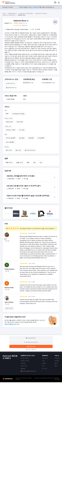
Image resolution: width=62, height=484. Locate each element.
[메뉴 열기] (59, 2)
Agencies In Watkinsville (9, 15)
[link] (55, 3)
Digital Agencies (12, 13)
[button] (55, 22)
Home (4, 13)
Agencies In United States (26, 13)
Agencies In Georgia (41, 13)
